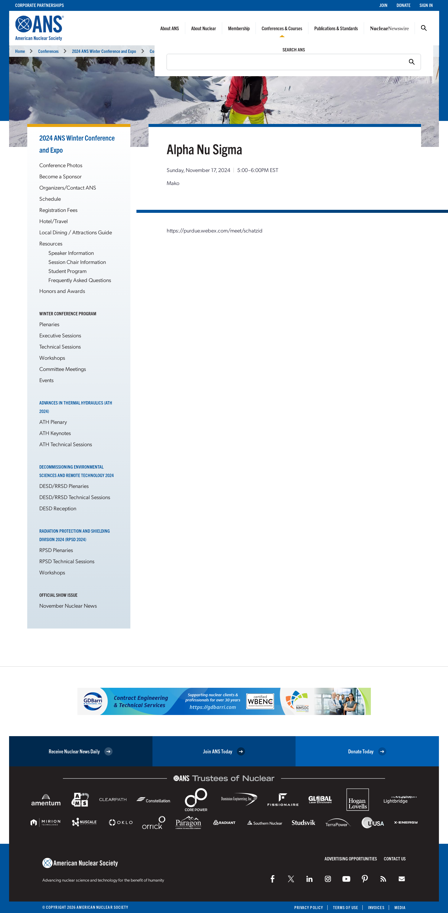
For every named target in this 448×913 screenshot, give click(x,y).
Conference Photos (60, 164)
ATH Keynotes (55, 432)
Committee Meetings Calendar (174, 51)
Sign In (426, 5)
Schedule (50, 198)
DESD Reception (57, 508)
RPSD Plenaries (56, 549)
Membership (239, 28)
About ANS (169, 28)
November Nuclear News (68, 605)
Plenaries (49, 323)
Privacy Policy (308, 907)
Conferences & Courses (282, 28)
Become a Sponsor (60, 176)
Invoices (376, 907)
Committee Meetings (62, 368)
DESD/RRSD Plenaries (64, 485)
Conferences (48, 51)
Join (383, 5)
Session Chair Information (77, 261)
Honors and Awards (62, 290)
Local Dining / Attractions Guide (75, 232)
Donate (403, 5)
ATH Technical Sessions (65, 443)
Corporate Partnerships (39, 5)
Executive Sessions (60, 335)
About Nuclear (203, 28)
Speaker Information (71, 252)
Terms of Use (345, 907)
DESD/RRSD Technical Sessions (74, 496)
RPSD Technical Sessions (66, 560)
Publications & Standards (336, 28)
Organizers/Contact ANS (67, 187)
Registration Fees (58, 209)
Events (46, 379)
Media (400, 907)
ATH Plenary (53, 421)
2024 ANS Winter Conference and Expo (104, 51)
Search (424, 28)
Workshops (52, 357)
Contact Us (395, 858)
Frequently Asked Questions (79, 279)
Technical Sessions (60, 346)
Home (20, 51)
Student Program (67, 270)
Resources (50, 243)
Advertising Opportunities (351, 858)
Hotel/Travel (53, 220)
